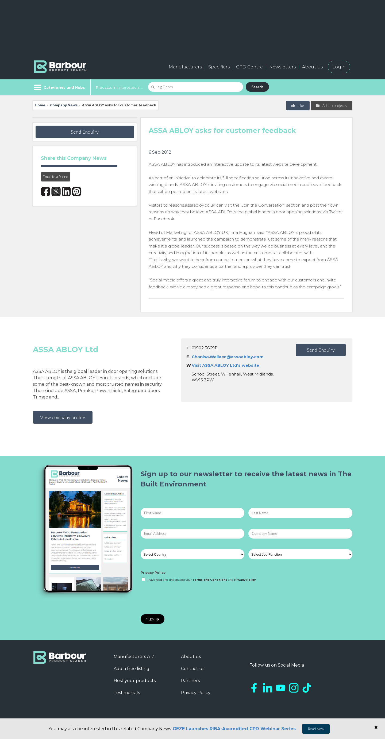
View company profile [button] (62, 417)
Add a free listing (131, 668)
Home (40, 105)
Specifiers (219, 66)
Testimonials (127, 692)
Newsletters (282, 66)
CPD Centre (249, 66)
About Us (312, 66)
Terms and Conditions (209, 580)
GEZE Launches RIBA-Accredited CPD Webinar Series (234, 728)
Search (257, 86)
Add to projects (331, 105)
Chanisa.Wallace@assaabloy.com (228, 356)
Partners (190, 680)
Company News (64, 105)
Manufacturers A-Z (134, 656)
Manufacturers (185, 66)
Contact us (192, 668)
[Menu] (59, 87)
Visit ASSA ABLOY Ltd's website (225, 365)
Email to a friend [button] (55, 176)
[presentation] (181, 598)
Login (339, 66)
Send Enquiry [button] (85, 132)
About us (191, 656)
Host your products (135, 680)
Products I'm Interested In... (119, 87)
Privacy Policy (153, 573)
